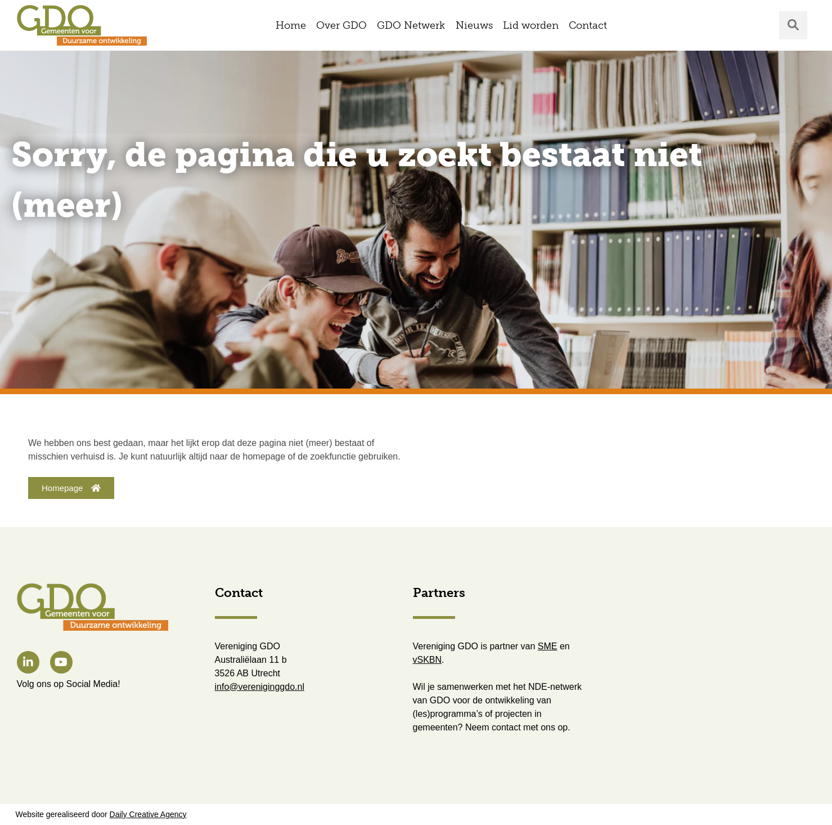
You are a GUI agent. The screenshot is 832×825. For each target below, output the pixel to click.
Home (291, 25)
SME (547, 646)
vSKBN (427, 660)
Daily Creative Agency (148, 814)
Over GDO (341, 25)
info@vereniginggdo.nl (259, 687)
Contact (588, 25)
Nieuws (474, 25)
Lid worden (531, 25)
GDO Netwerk (411, 25)
